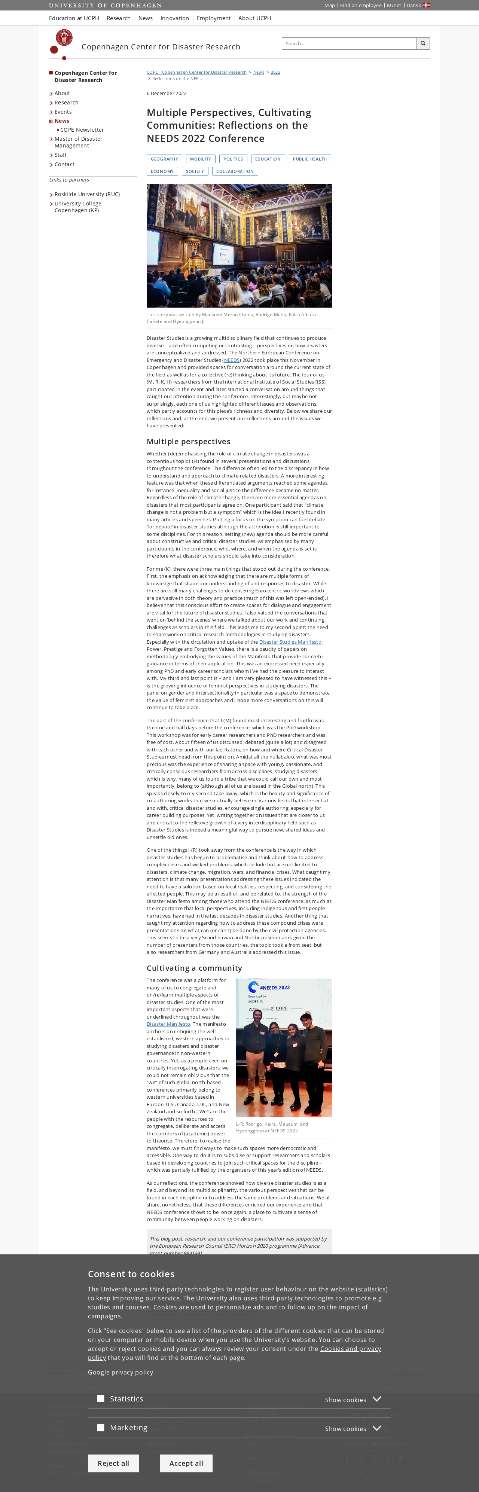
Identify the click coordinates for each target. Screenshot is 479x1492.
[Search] (423, 43)
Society (195, 171)
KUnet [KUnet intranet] (394, 5)
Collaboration (235, 171)
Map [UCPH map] (329, 5)
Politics (233, 159)
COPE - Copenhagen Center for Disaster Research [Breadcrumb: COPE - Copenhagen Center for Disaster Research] (197, 72)
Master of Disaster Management (79, 142)
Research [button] (119, 18)
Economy (162, 171)
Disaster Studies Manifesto (290, 641)
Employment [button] (214, 18)
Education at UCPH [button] (74, 18)
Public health (310, 159)
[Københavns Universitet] (61, 44)
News (62, 120)
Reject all (113, 1463)
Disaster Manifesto (168, 1023)
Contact (64, 164)
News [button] (145, 18)
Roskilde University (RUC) (87, 194)
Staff (61, 154)
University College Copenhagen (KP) (78, 207)
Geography (164, 159)
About (62, 93)
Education (268, 159)
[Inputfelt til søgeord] (349, 43)
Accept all (186, 1463)
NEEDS (232, 360)
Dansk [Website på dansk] (414, 5)
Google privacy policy (120, 1372)
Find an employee (361, 5)
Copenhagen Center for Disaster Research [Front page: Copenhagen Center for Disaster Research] (86, 76)
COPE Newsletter (82, 129)
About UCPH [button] (255, 18)
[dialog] (239, 1373)
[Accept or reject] (102, 1398)
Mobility (200, 159)
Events (63, 111)
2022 (275, 72)
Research (67, 102)
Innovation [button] (175, 18)
